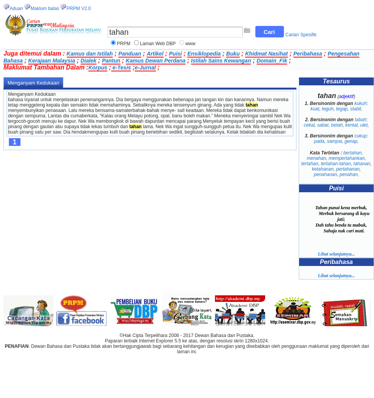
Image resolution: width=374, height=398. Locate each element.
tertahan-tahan (336, 163)
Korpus (97, 67)
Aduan (16, 8)
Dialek (88, 61)
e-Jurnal (145, 67)
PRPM (123, 43)
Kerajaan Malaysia (51, 61)
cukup (360, 136)
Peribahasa (307, 54)
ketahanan (322, 169)
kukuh (360, 103)
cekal (309, 125)
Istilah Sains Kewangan (221, 61)
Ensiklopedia (203, 54)
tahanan (362, 163)
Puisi (175, 54)
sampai (334, 141)
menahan (316, 158)
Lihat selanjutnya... (336, 254)
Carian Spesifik (300, 34)
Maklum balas (44, 8)
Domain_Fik (272, 61)
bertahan (353, 153)
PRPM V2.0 (78, 8)
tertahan (309, 163)
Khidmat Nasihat (266, 54)
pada (319, 141)
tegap (342, 109)
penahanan (325, 174)
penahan (349, 174)
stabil (355, 109)
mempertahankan (346, 158)
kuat (314, 109)
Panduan (129, 54)
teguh (327, 109)
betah (337, 125)
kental (351, 125)
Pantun (111, 61)
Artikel (155, 54)
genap (351, 141)
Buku (233, 54)
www (190, 43)
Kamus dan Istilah (90, 54)
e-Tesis (121, 67)
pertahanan (348, 169)
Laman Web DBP (158, 43)
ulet (363, 125)
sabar (322, 125)
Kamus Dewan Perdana (156, 61)
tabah (360, 119)
